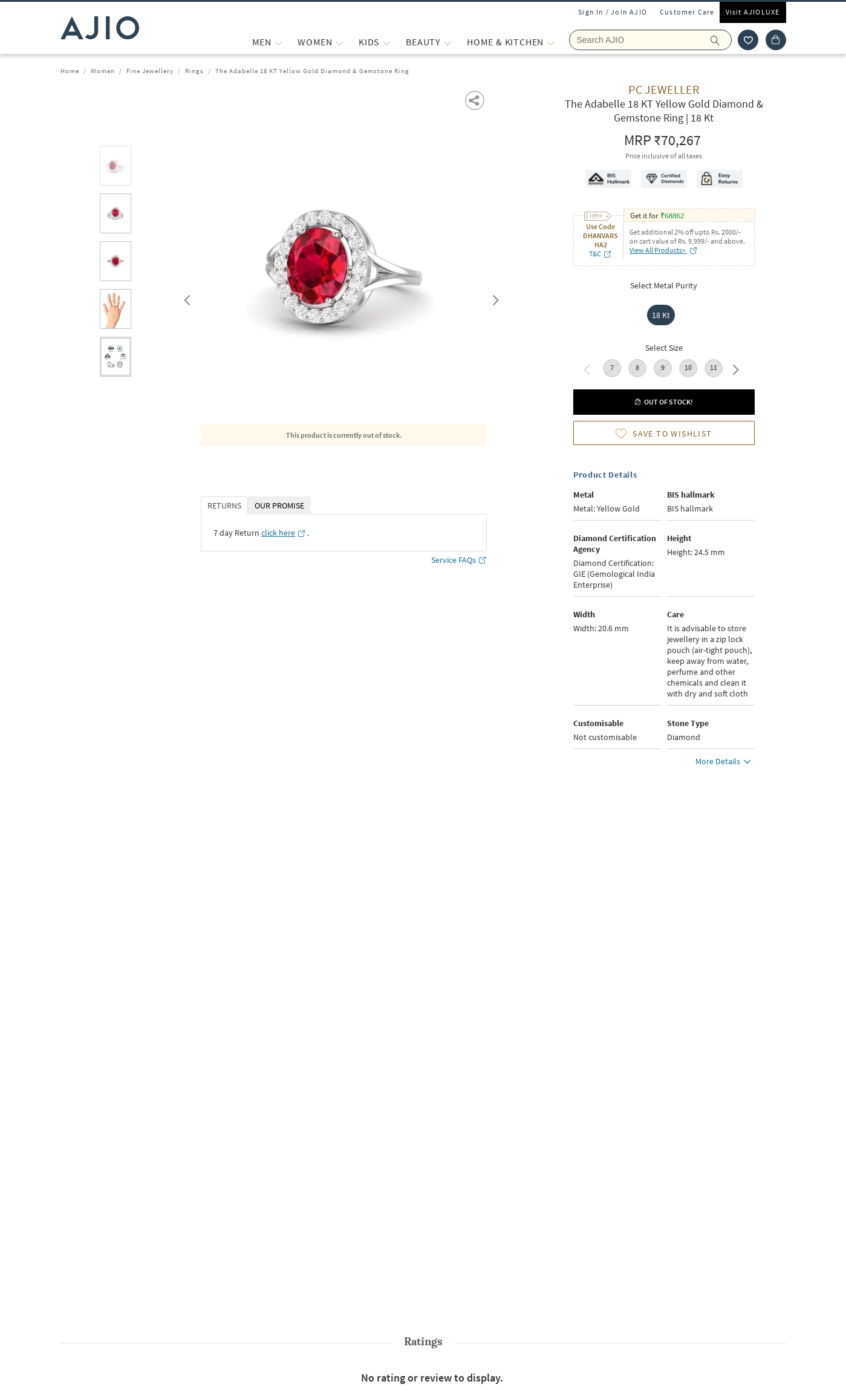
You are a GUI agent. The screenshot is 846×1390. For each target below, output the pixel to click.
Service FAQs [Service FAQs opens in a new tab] (459, 560)
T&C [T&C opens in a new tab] (600, 253)
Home (69, 71)
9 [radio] (663, 367)
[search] (721, 40)
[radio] (664, 315)
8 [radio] (637, 367)
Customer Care (687, 11)
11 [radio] (713, 367)
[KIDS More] (387, 42)
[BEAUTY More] (448, 42)
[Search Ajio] (650, 40)
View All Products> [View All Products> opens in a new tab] (664, 250)
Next (493, 297)
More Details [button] (725, 763)
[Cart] (776, 40)
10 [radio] (688, 367)
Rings (194, 71)
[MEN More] (278, 42)
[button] (475, 99)
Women (103, 71)
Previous (186, 297)
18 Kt (661, 315)
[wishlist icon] (748, 40)
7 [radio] (612, 367)
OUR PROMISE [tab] (279, 505)
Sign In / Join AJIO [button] (612, 11)
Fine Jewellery (150, 71)
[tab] (115, 168)
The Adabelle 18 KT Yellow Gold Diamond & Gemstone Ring (312, 71)
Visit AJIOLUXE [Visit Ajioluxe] (753, 11)
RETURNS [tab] (224, 505)
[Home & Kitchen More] (551, 42)
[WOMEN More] (340, 42)
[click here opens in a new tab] (283, 532)
